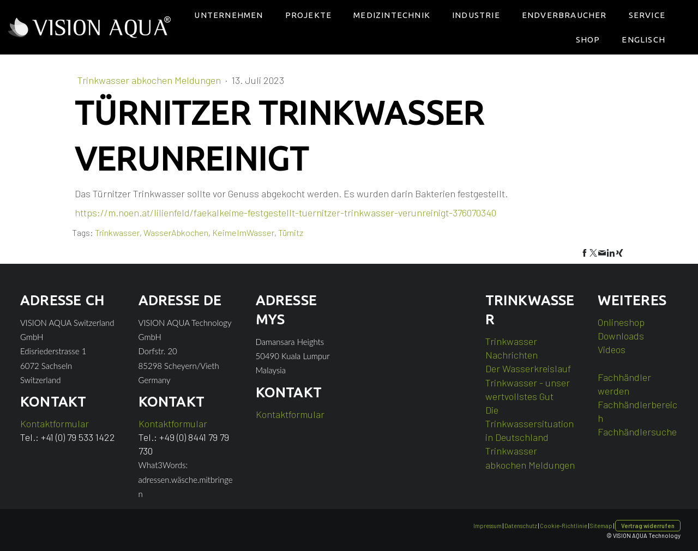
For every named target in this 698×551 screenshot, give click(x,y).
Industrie (476, 15)
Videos (611, 349)
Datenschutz (520, 525)
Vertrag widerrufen (648, 525)
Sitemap (601, 525)
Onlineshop (621, 322)
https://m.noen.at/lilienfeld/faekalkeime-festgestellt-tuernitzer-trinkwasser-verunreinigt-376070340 (285, 213)
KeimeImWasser (243, 232)
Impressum (487, 525)
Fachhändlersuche (637, 432)
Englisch (643, 39)
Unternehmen (228, 15)
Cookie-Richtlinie (563, 525)
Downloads (621, 336)
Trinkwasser (117, 232)
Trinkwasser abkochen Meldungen (150, 80)
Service (647, 15)
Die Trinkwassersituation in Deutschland (529, 423)
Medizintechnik (391, 15)
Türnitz (290, 232)
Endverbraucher (564, 15)
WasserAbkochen (175, 232)
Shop (588, 39)
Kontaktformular (54, 423)
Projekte (308, 15)
